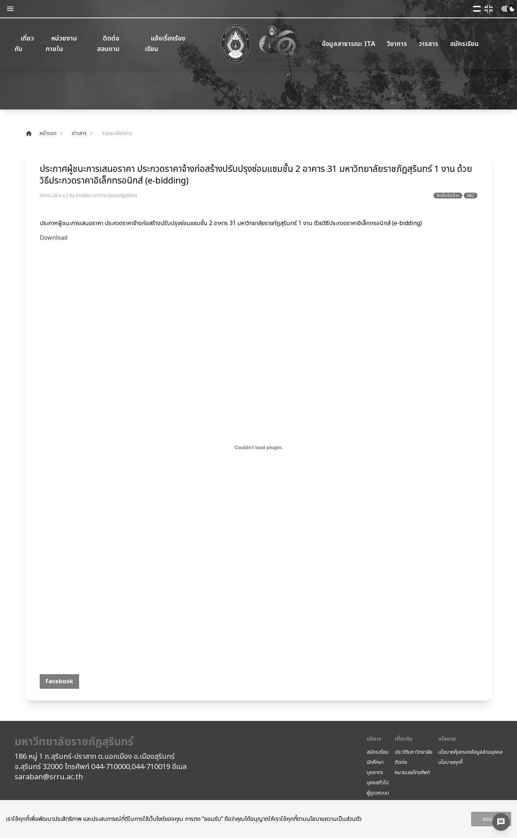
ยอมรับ (491, 819)
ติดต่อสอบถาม (108, 44)
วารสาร (428, 44)
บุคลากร (375, 772)
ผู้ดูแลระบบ (378, 793)
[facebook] (59, 681)
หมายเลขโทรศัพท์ (412, 772)
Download (53, 237)
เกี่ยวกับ (24, 44)
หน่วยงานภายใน (61, 44)
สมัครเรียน (464, 44)
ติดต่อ (401, 762)
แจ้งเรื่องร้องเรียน (165, 44)
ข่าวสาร (79, 133)
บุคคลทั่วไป (378, 783)
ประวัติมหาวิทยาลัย (413, 752)
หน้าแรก (41, 133)
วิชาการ (397, 44)
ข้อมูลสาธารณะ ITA (348, 44)
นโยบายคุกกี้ (450, 762)
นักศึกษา (375, 762)
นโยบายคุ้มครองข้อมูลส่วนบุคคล (470, 752)
